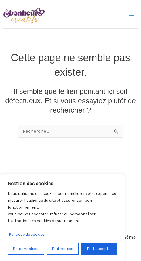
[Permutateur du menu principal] (131, 15)
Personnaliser (26, 248)
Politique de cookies (27, 234)
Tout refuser (63, 248)
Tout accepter (99, 248)
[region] (62, 217)
